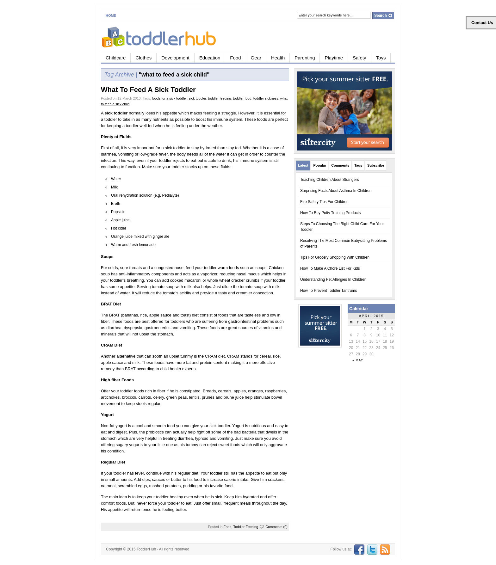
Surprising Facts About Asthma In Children (335, 190)
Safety (359, 57)
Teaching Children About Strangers (329, 179)
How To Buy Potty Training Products (330, 213)
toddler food (242, 98)
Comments (340, 165)
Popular (319, 165)
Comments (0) (276, 527)
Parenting (304, 57)
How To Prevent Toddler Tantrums (328, 290)
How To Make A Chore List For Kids (330, 268)
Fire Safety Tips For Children (324, 202)
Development (175, 57)
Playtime (334, 57)
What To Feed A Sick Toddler (148, 90)
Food (235, 57)
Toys (381, 57)
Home (111, 15)
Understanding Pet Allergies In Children (333, 279)
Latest (303, 165)
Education (209, 57)
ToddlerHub (146, 549)
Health (278, 57)
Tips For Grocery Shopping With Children (334, 257)
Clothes (143, 57)
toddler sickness (265, 98)
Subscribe (375, 165)
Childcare (116, 57)
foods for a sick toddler (169, 98)
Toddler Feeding (245, 527)
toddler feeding (219, 98)
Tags (358, 165)
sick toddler (197, 98)
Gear (256, 57)
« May (357, 360)
